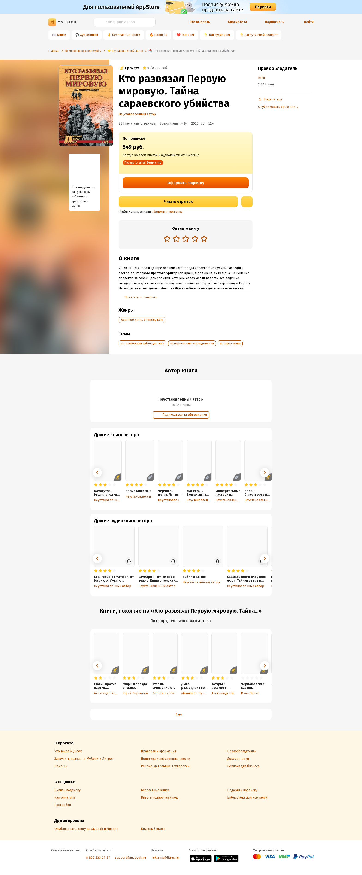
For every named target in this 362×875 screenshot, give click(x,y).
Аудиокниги (89, 35)
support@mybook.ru (130, 858)
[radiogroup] (185, 239)
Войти (309, 22)
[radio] (167, 238)
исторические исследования (192, 343)
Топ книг (187, 35)
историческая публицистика (142, 343)
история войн (230, 343)
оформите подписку (167, 212)
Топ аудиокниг (219, 35)
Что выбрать (200, 22)
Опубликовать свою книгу (278, 107)
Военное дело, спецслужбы (142, 320)
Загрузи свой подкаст (261, 35)
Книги (61, 35)
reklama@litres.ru (165, 858)
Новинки (160, 35)
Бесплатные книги (126, 35)
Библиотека (237, 22)
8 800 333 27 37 (98, 858)
